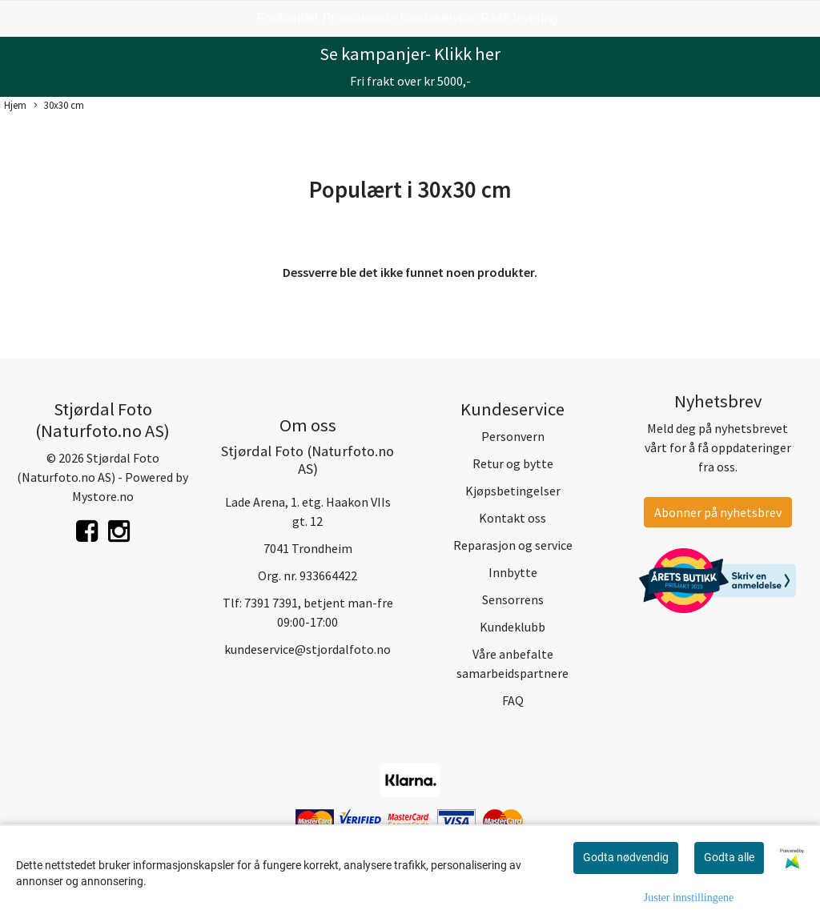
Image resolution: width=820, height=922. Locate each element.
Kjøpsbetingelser (513, 491)
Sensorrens (513, 599)
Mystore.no (103, 496)
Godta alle (729, 857)
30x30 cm (59, 105)
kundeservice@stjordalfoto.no (307, 649)
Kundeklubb (512, 627)
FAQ (513, 700)
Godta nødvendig (626, 857)
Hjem (15, 104)
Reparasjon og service (513, 545)
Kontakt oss (512, 518)
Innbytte (512, 572)
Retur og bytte (512, 463)
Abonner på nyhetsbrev (718, 512)
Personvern (513, 436)
